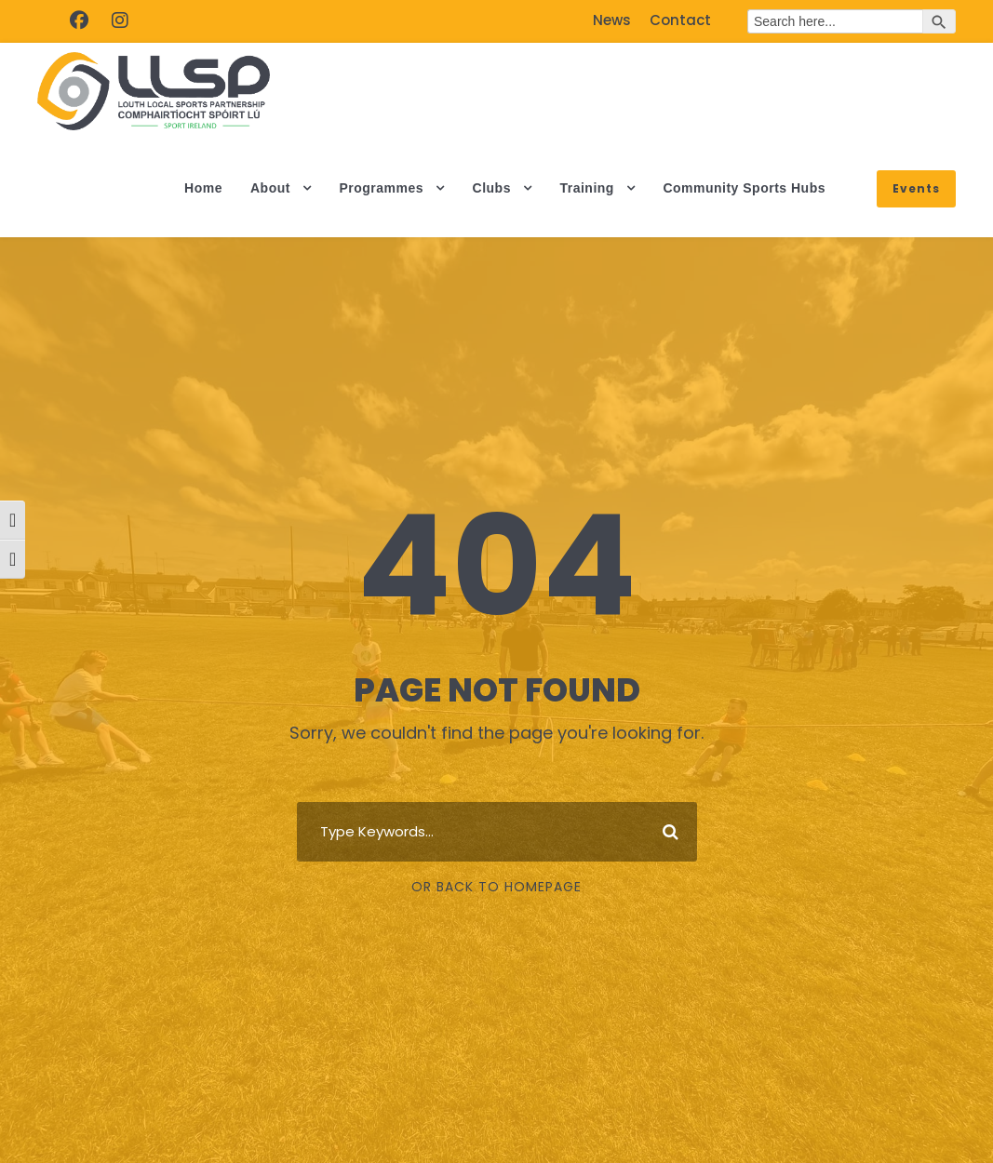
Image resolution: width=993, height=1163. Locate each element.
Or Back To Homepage (496, 886)
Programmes (381, 187)
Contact (680, 20)
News (612, 20)
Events (916, 188)
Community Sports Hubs (744, 187)
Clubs (492, 187)
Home (203, 187)
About (270, 187)
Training (586, 187)
